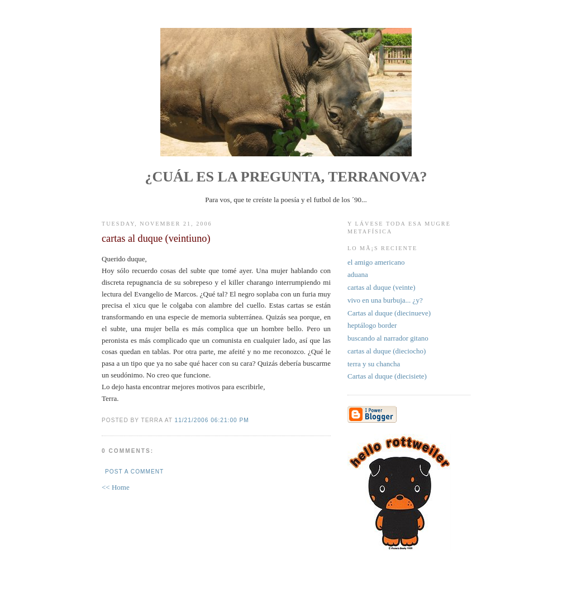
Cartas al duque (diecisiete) (387, 376)
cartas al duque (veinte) (381, 287)
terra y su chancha (373, 364)
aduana (357, 274)
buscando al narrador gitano (387, 338)
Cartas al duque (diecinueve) (389, 313)
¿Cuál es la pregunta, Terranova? (286, 177)
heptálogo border (372, 325)
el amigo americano (376, 262)
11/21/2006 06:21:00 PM (212, 420)
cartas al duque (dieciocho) (386, 351)
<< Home (116, 487)
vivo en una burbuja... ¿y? (385, 300)
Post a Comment (134, 471)
